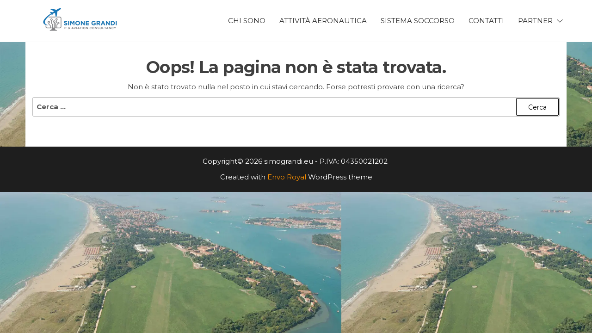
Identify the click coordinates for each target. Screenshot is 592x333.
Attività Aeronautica (323, 20)
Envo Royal (286, 177)
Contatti (486, 20)
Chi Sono (246, 20)
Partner (535, 20)
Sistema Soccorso (418, 20)
